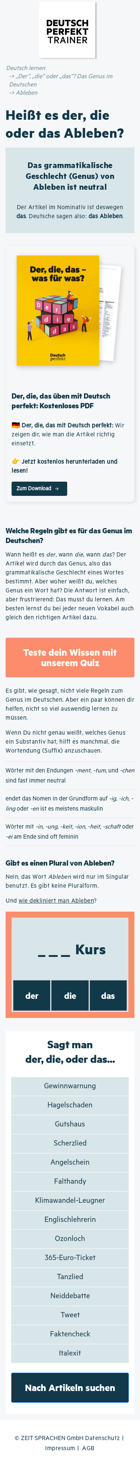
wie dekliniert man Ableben (56, 901)
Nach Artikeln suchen (70, 1387)
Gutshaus (70, 1124)
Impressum (60, 1448)
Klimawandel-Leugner (70, 1200)
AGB (88, 1448)
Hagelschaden (70, 1105)
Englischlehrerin (70, 1220)
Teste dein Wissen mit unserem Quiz (70, 657)
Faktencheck (70, 1334)
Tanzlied (70, 1277)
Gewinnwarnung (70, 1086)
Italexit (70, 1353)
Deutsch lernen (25, 68)
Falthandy (70, 1181)
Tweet (70, 1315)
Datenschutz (102, 1438)
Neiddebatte (70, 1296)
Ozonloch (70, 1239)
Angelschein (70, 1162)
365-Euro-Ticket (70, 1258)
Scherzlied (70, 1143)
